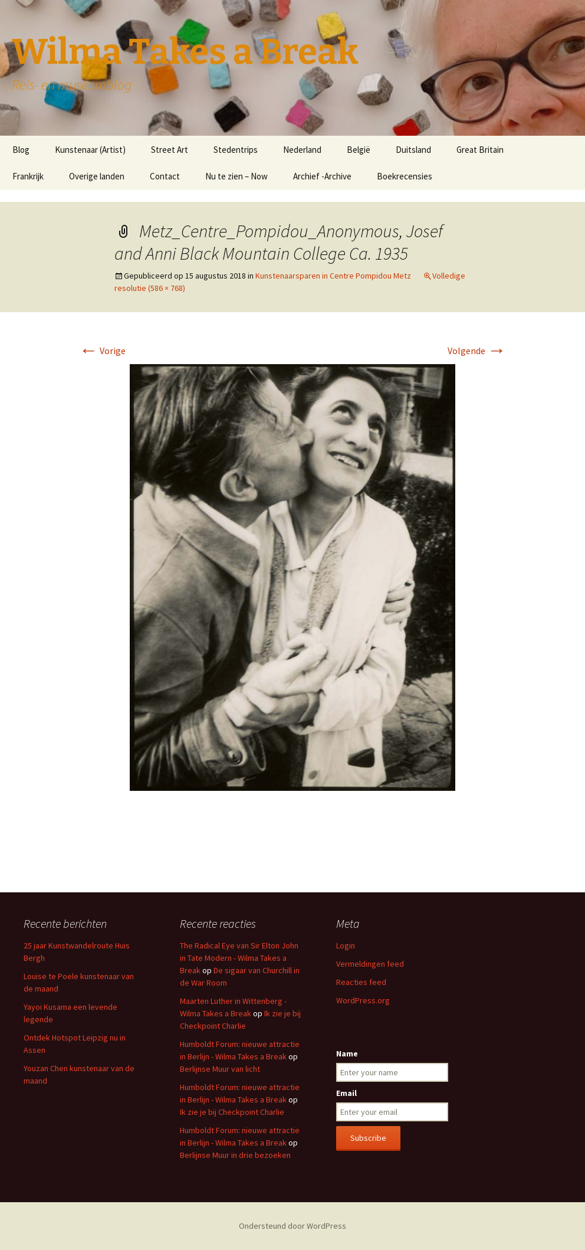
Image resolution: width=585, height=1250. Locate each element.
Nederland (302, 149)
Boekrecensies (404, 176)
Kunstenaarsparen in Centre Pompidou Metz (333, 275)
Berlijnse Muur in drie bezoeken (235, 1155)
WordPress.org (363, 1000)
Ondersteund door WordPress (292, 1225)
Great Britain (480, 149)
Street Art (169, 149)
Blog (20, 149)
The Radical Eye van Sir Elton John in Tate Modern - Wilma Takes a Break (239, 958)
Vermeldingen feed (370, 963)
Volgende (477, 350)
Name (347, 1053)
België (358, 149)
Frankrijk (28, 176)
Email (346, 1093)
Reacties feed (361, 982)
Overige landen (96, 176)
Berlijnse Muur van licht (220, 1069)
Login (345, 945)
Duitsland (413, 149)
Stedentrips (235, 149)
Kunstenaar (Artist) (90, 149)
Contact (165, 176)
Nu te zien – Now (236, 176)
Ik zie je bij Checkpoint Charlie (232, 1112)
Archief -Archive (322, 176)
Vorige (102, 350)
